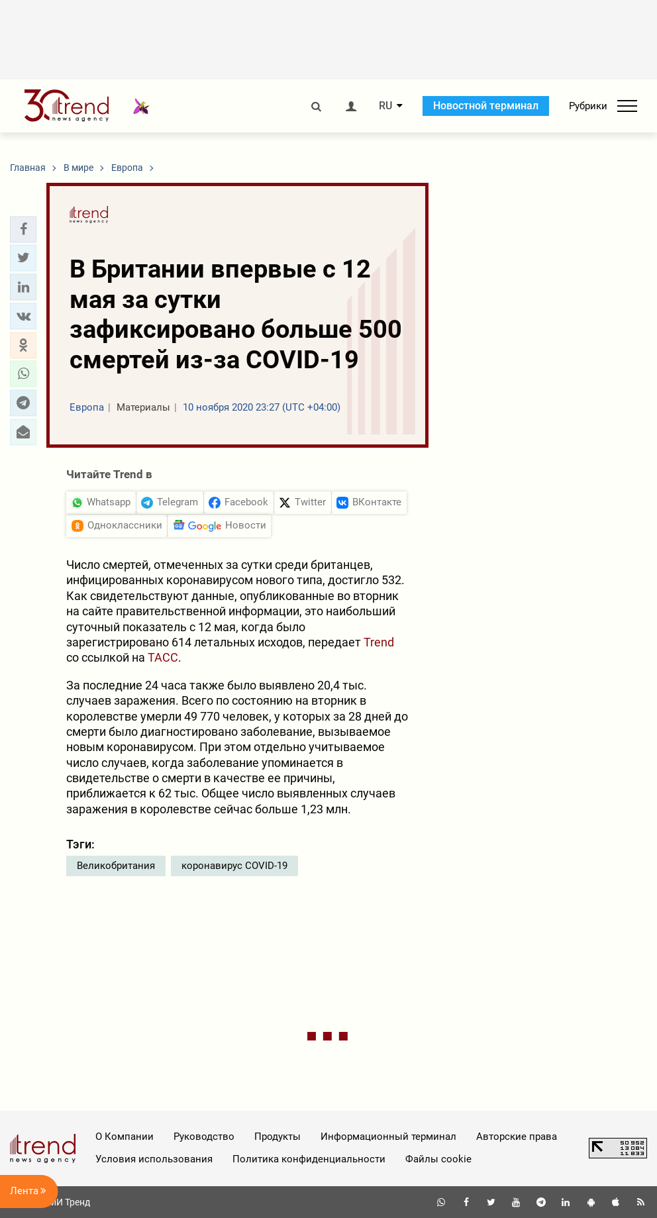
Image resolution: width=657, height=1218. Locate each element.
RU (385, 106)
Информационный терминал (388, 1136)
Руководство (204, 1136)
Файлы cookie (438, 1159)
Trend (379, 642)
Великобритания (116, 866)
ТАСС (163, 657)
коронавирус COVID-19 (234, 866)
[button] (23, 229)
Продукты (277, 1136)
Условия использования (154, 1159)
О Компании (124, 1136)
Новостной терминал (485, 105)
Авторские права (516, 1136)
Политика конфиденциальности (308, 1159)
